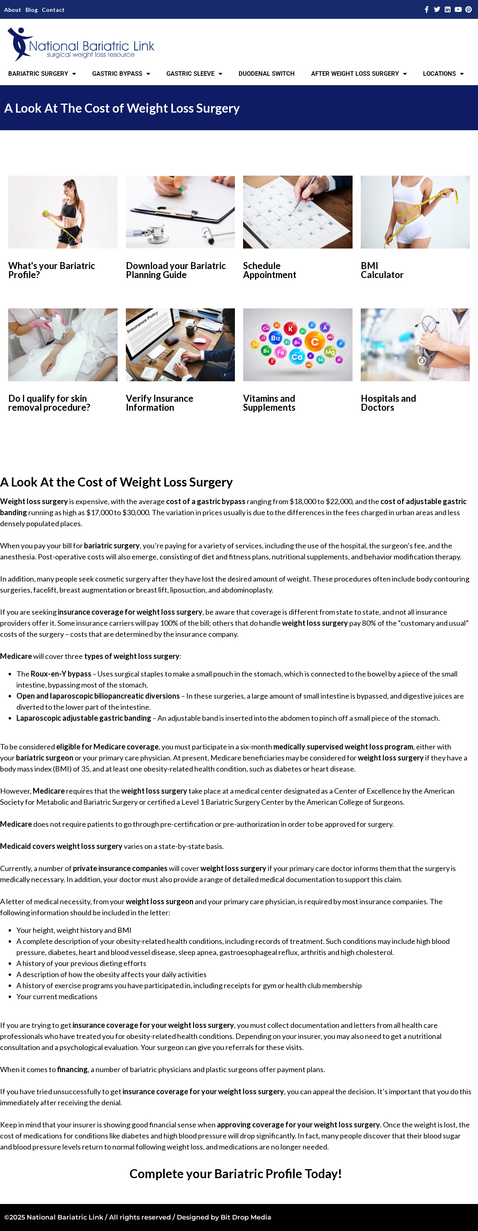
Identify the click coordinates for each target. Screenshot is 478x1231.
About (12, 9)
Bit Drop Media (246, 1217)
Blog (31, 9)
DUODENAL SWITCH (267, 73)
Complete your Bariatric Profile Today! (236, 1173)
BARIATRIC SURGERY (42, 74)
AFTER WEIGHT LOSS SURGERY (359, 74)
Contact (53, 9)
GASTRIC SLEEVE (194, 74)
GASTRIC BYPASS (121, 74)
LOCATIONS (443, 74)
